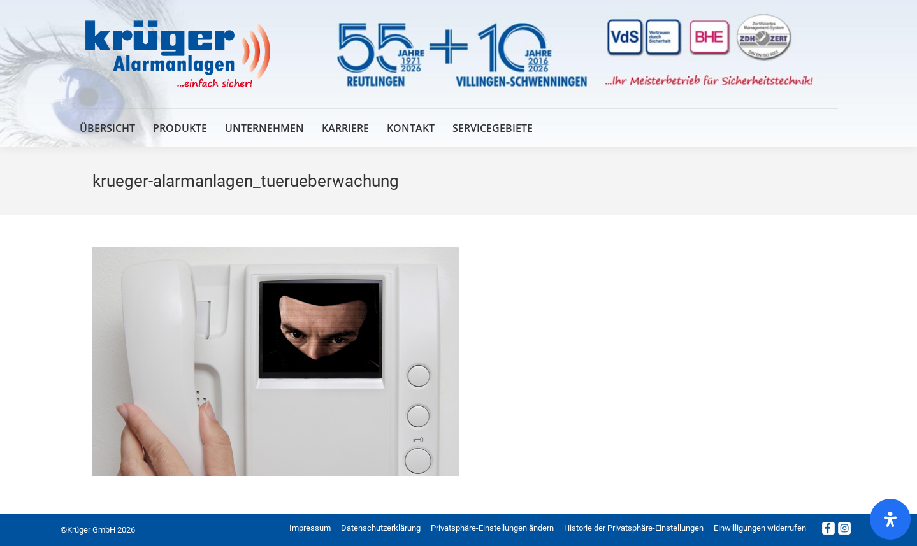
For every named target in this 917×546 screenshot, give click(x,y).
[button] (492, 528)
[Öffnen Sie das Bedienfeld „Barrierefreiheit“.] (890, 519)
